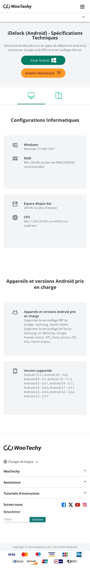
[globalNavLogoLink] (11, 17)
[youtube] (77, 504)
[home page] (17, 8)
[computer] (31, 95)
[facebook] (63, 504)
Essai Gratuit (43, 60)
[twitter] (70, 504)
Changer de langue (21, 462)
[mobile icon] (82, 6)
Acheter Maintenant (43, 73)
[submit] (38, 519)
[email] (17, 519)
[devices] (59, 95)
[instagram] (84, 504)
